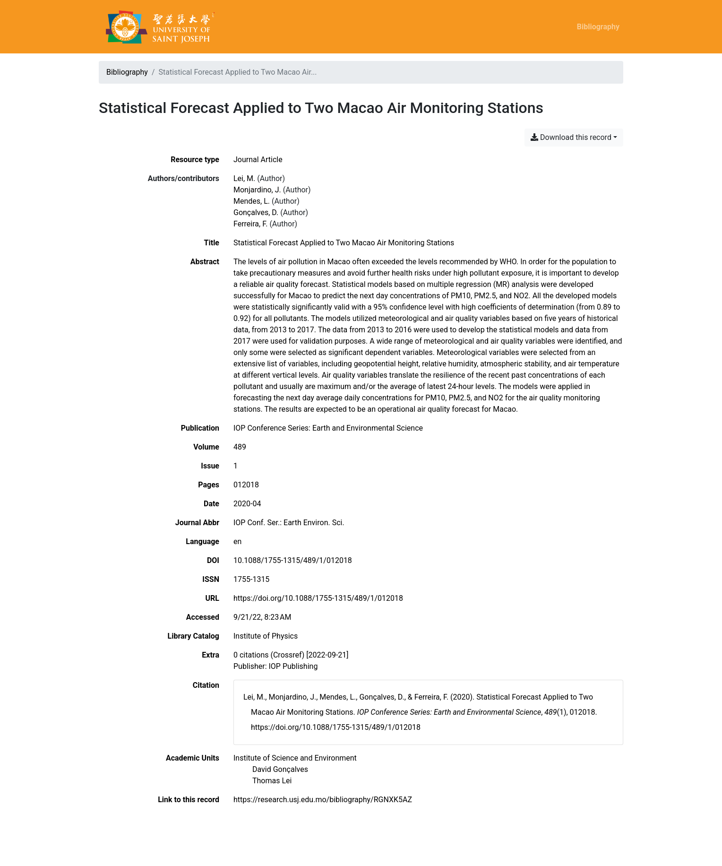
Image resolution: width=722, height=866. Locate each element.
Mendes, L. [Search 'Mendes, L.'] (251, 201)
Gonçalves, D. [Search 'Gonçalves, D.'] (255, 212)
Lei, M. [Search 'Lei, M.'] (244, 178)
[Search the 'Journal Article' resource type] (258, 159)
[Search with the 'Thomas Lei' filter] (272, 780)
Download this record (571, 137)
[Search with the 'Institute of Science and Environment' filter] (295, 757)
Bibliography (598, 26)
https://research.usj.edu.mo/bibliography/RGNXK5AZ (322, 799)
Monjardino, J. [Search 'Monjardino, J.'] (257, 189)
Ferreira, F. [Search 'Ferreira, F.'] (250, 223)
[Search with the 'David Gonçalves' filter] (280, 769)
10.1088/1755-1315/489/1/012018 (292, 560)
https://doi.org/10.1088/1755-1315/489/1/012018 (318, 598)
